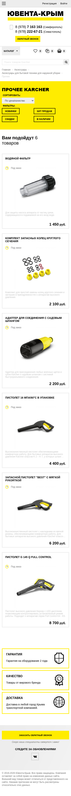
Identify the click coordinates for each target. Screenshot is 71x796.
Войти (63, 3)
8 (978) (28, 27)
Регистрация (49, 3)
